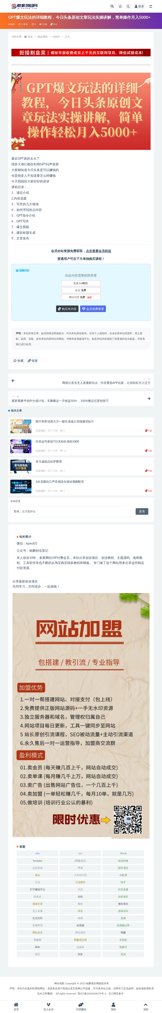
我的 (113, 1007)
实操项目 (41, 430)
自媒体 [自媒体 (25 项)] (80, 947)
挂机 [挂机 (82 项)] (80, 896)
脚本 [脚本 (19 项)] (37, 947)
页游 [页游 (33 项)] (123, 954)
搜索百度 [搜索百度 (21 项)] (37, 903)
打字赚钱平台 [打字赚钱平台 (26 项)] (37, 889)
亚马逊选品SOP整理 (49, 461)
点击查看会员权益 (98, 251)
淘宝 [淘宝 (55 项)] (80, 911)
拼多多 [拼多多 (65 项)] (37, 896)
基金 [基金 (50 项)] (37, 875)
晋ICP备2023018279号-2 (92, 993)
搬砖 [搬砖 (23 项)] (80, 903)
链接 (33, 360)
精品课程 (43, 36)
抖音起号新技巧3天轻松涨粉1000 (57, 441)
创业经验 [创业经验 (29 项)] (123, 860)
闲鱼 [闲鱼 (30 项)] (80, 954)
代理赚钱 (81, 1007)
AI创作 (11, 24)
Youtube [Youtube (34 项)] (37, 860)
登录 (139, 6)
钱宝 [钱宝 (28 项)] (37, 954)
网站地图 (59, 983)
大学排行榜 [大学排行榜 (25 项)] (80, 875)
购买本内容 (67, 309)
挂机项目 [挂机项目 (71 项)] (123, 896)
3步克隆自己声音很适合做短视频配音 (60, 481)
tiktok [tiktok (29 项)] (123, 853)
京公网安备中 (116, 993)
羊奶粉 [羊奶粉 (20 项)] (123, 939)
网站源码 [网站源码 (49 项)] (80, 932)
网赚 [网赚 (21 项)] (123, 932)
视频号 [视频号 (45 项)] (123, 947)
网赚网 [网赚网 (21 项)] (37, 939)
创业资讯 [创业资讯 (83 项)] (37, 867)
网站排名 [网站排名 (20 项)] (37, 932)
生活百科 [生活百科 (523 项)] (37, 918)
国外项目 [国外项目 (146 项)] (123, 867)
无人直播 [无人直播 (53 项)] (37, 911)
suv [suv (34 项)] (80, 853)
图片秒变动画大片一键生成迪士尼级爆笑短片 (65, 421)
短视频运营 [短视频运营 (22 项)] (123, 925)
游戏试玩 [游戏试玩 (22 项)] (123, 911)
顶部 (146, 1007)
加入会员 (48, 1007)
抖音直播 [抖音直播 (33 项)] (123, 889)
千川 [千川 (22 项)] (80, 867)
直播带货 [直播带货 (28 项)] (37, 925)
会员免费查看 (93, 309)
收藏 (18, 360)
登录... (17, 511)
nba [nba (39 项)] (37, 853)
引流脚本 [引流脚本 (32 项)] (80, 882)
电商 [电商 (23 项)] (80, 918)
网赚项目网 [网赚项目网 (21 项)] (80, 939)
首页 (30, 36)
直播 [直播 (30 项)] (123, 918)
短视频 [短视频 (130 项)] (80, 925)
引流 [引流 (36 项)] (37, 882)
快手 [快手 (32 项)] (123, 882)
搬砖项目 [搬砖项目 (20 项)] (123, 903)
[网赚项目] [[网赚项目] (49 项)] (80, 860)
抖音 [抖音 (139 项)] (80, 889)
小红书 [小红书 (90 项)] (123, 875)
